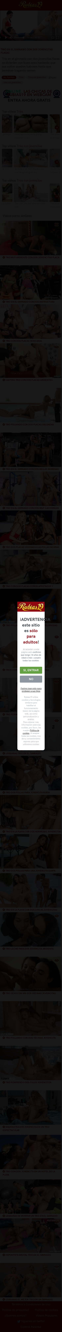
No (31, 679)
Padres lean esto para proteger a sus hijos (31, 689)
